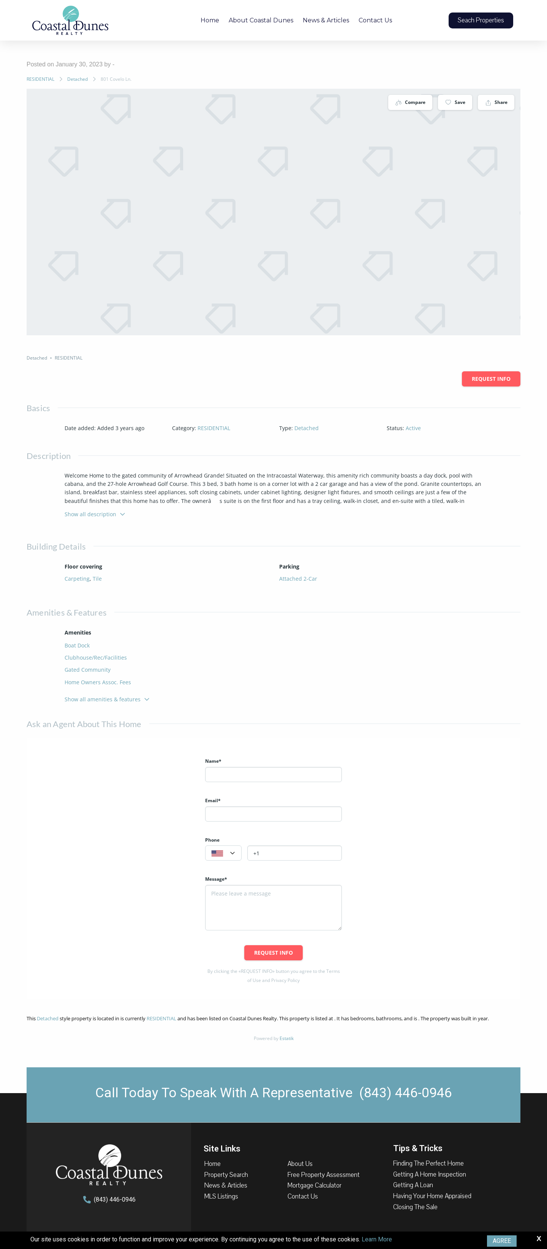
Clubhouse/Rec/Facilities (96, 657)
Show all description (95, 514)
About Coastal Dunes (261, 20)
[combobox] (223, 853)
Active (413, 428)
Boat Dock (77, 645)
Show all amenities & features (107, 699)
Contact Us (375, 20)
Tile (97, 578)
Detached (77, 79)
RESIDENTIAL (40, 79)
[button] (481, 20)
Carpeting (77, 578)
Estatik (287, 1038)
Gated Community (88, 669)
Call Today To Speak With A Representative (273, 1093)
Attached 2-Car (298, 578)
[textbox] (223, 853)
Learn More (377, 1239)
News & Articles (326, 20)
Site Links (222, 1148)
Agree (502, 1240)
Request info (491, 378)
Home (210, 20)
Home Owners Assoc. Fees (98, 682)
